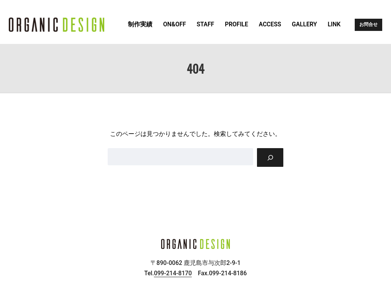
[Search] (270, 157)
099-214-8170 (173, 273)
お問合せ (368, 24)
